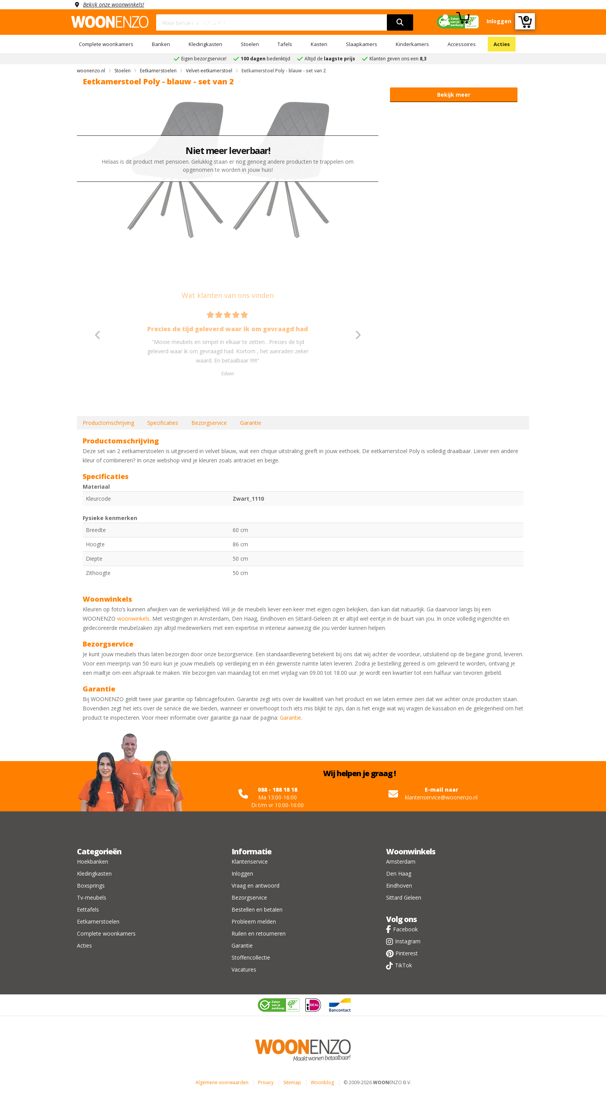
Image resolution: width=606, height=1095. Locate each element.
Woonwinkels (410, 851)
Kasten (319, 44)
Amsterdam (400, 861)
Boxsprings (91, 885)
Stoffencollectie (251, 957)
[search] (400, 22)
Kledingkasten (205, 44)
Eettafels (88, 909)
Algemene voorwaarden (222, 1082)
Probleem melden (254, 921)
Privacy (266, 1082)
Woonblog (322, 1082)
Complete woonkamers (106, 44)
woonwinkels (133, 618)
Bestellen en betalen (257, 909)
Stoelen (250, 44)
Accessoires (462, 44)
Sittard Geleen (403, 897)
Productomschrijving (108, 422)
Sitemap (292, 1082)
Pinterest (406, 953)
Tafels (284, 44)
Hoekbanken (92, 861)
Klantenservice (250, 861)
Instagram (407, 941)
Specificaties (162, 422)
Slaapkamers (361, 44)
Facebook (405, 929)
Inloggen (242, 873)
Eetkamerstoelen (98, 921)
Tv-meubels (91, 897)
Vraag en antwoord (255, 885)
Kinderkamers (412, 44)
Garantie (250, 422)
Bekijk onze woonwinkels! (113, 4)
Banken (161, 44)
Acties (502, 44)
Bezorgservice (209, 422)
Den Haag (398, 873)
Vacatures (244, 969)
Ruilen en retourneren (259, 933)
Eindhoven (399, 885)
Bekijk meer (453, 94)
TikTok (403, 965)
